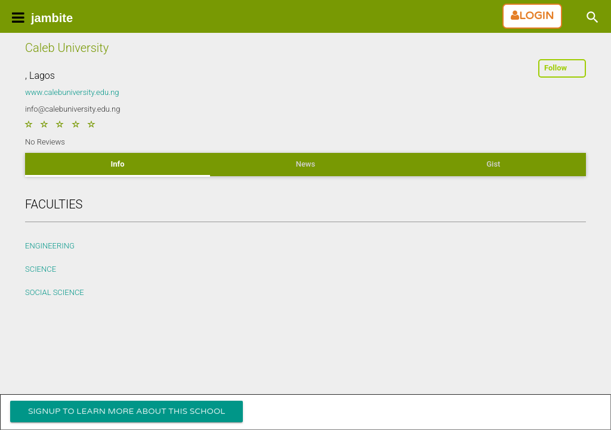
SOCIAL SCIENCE (54, 292)
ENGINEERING (50, 245)
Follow (555, 67)
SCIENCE (40, 269)
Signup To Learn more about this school (126, 411)
